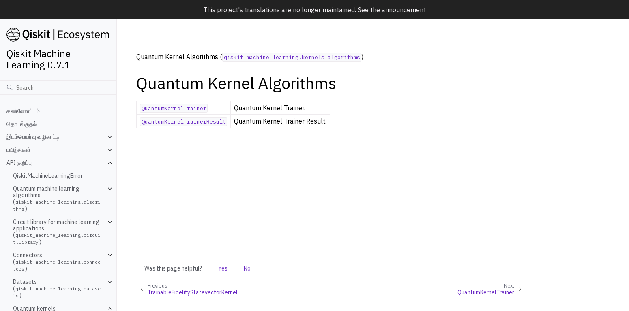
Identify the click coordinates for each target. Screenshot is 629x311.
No (247, 268)
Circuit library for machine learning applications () (57, 231)
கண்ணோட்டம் (23, 111)
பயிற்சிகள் (18, 149)
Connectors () (57, 261)
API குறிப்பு (19, 162)
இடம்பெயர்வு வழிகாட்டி (33, 137)
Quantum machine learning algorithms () (57, 198)
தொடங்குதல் (21, 124)
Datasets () (57, 288)
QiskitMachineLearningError (48, 175)
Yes (223, 268)
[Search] (58, 87)
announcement (404, 10)
